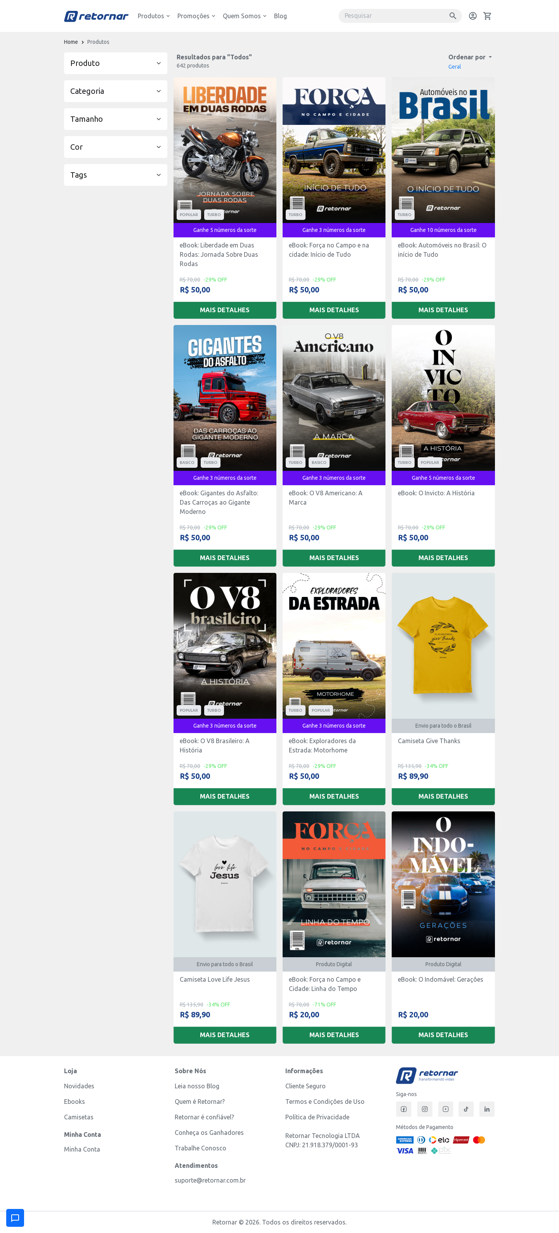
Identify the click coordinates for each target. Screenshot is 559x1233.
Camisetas (79, 1117)
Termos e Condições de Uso (325, 1101)
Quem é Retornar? (200, 1101)
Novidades (79, 1086)
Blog (280, 15)
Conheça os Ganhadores (209, 1132)
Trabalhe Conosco (200, 1148)
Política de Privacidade (317, 1117)
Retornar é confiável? (204, 1117)
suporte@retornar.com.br (210, 1180)
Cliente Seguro (305, 1086)
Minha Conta (82, 1149)
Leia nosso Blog (197, 1086)
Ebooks (74, 1101)
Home (71, 42)
